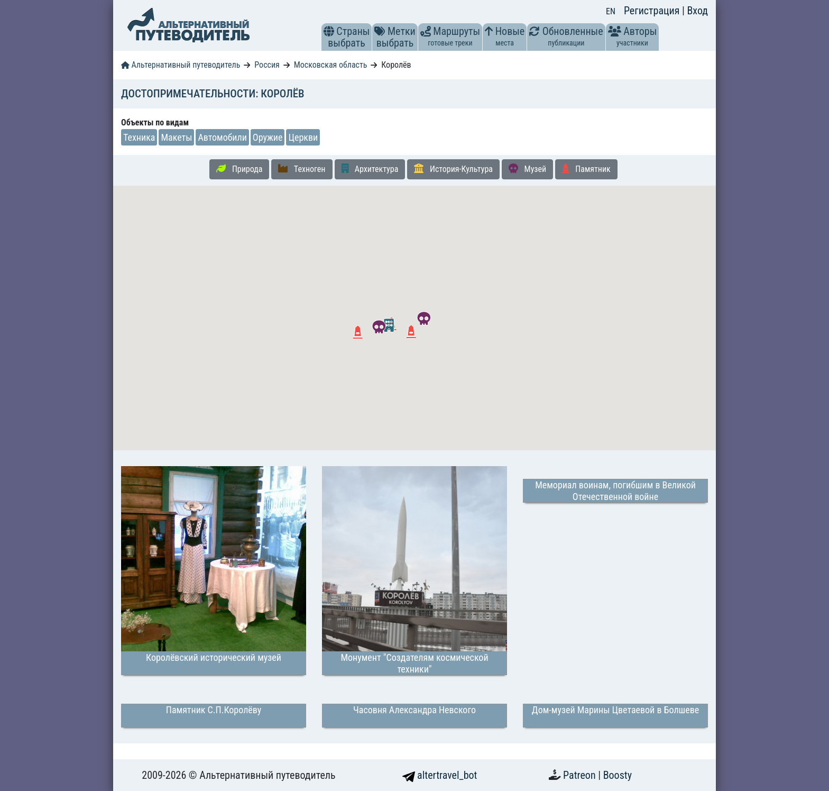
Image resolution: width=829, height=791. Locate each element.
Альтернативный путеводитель (180, 65)
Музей (527, 168)
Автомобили (222, 137)
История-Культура (453, 168)
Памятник (586, 168)
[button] (329, 31)
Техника (139, 137)
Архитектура (370, 168)
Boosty (617, 775)
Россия (266, 65)
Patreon (580, 775)
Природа (239, 168)
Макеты (176, 137)
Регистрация (653, 10)
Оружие (268, 137)
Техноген (301, 168)
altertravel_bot (439, 775)
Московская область (330, 65)
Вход (697, 10)
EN (610, 11)
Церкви (303, 137)
